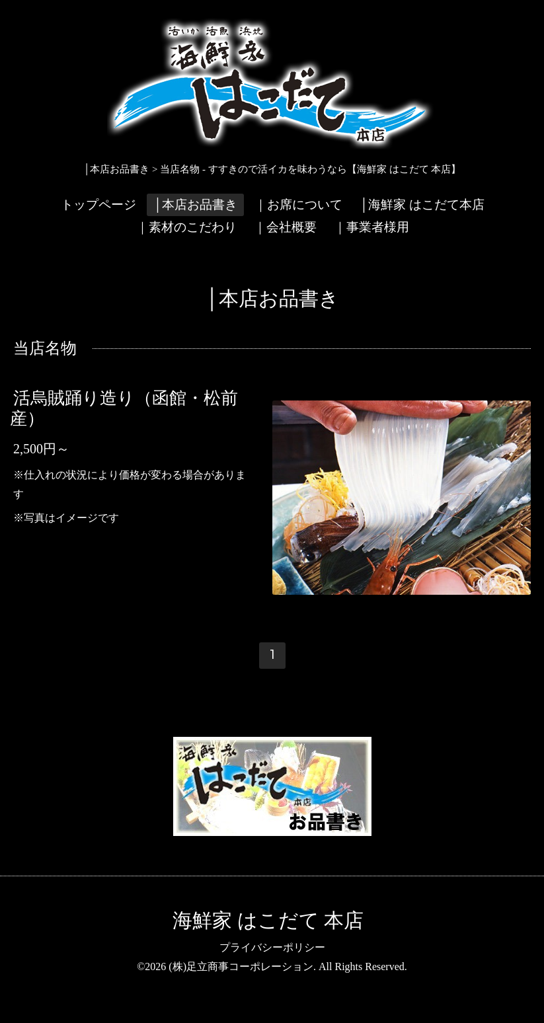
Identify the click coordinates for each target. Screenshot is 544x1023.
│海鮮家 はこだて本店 (422, 204)
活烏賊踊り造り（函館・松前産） (124, 408)
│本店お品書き (195, 204)
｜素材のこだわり (186, 227)
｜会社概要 (285, 227)
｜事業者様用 (371, 227)
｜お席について (298, 204)
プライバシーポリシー (272, 947)
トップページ (98, 204)
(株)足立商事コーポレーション (241, 966)
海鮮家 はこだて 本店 (268, 920)
